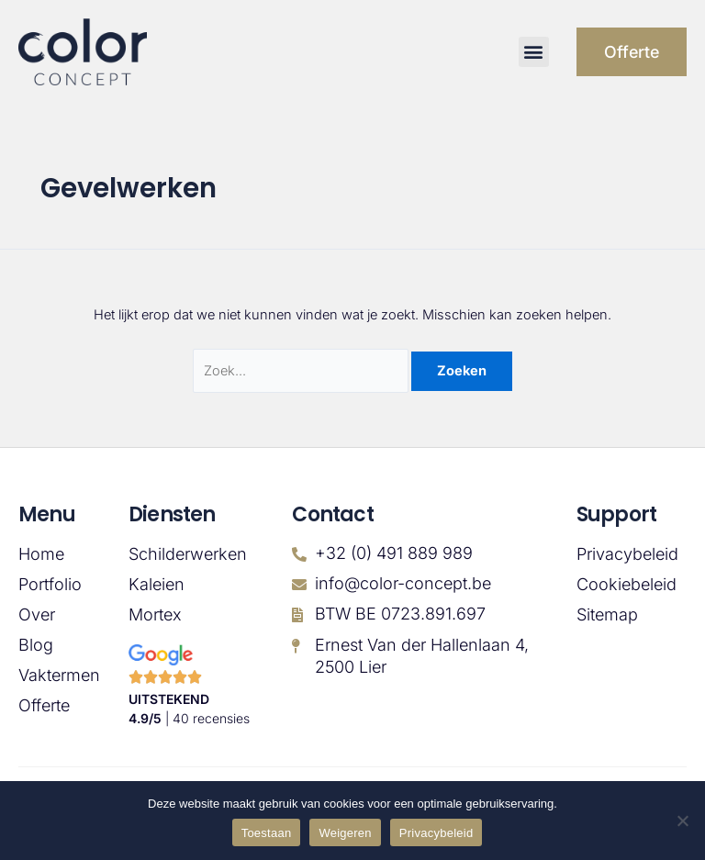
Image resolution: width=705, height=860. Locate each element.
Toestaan (266, 833)
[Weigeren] (682, 820)
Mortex (155, 615)
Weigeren (345, 833)
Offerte (44, 706)
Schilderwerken (188, 554)
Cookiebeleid (626, 584)
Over (36, 615)
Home (41, 554)
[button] (532, 52)
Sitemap (607, 615)
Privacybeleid (627, 554)
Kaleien (157, 584)
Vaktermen (55, 675)
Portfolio (50, 584)
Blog (35, 645)
